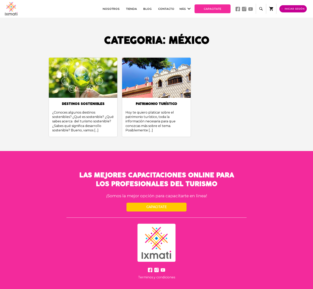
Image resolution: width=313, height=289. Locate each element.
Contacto (166, 8)
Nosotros (111, 8)
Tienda (131, 8)
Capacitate (212, 8)
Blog (147, 8)
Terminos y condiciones (156, 277)
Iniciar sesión (293, 8)
